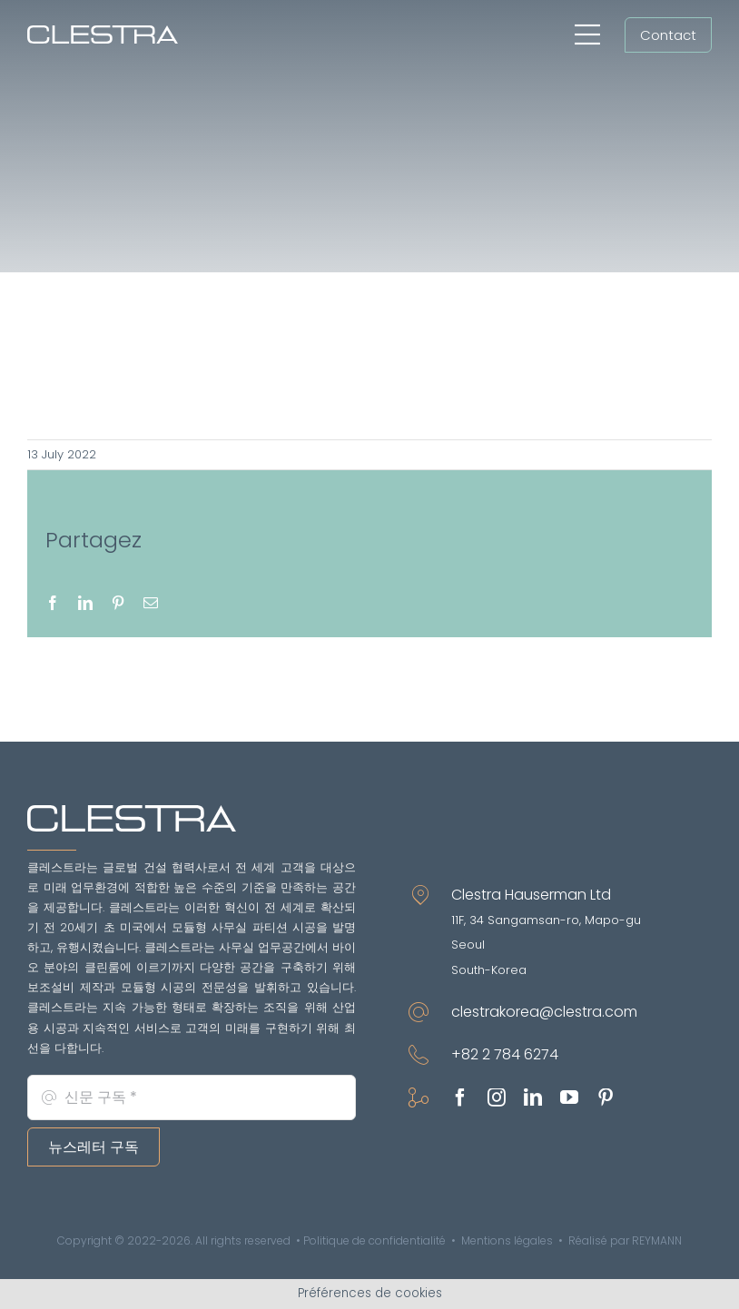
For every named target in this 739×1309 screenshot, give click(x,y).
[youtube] (569, 1097)
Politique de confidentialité (374, 1240)
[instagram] (497, 1097)
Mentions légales (507, 1240)
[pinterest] (605, 1097)
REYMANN (657, 1240)
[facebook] (460, 1097)
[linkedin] (533, 1097)
